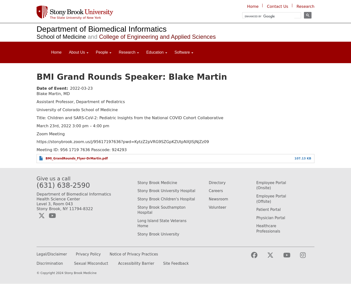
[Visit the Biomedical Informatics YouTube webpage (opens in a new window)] (52, 215)
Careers (216, 191)
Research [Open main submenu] (129, 52)
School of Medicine (61, 36)
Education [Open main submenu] (156, 52)
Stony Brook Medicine (157, 183)
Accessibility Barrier (136, 264)
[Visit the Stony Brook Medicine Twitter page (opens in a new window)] (274, 257)
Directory (217, 183)
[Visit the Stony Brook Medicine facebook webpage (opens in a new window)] (258, 257)
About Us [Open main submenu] (78, 52)
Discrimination (50, 264)
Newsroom (218, 199)
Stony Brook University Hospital (166, 191)
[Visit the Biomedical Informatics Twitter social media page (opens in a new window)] (42, 215)
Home (253, 6)
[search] (269, 16)
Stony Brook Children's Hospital (166, 199)
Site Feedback (176, 264)
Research (305, 6)
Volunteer (217, 207)
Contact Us (277, 6)
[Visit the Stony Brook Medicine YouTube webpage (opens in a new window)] (290, 257)
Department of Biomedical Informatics (102, 29)
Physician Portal (270, 218)
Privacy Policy (88, 254)
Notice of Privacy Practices (134, 254)
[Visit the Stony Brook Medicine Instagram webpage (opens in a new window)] (306, 257)
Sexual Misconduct (91, 264)
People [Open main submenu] (103, 52)
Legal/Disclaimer (52, 254)
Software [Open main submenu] (184, 52)
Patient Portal (268, 209)
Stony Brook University (158, 234)
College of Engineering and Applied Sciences (151, 36)
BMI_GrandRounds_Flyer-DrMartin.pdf (77, 158)
